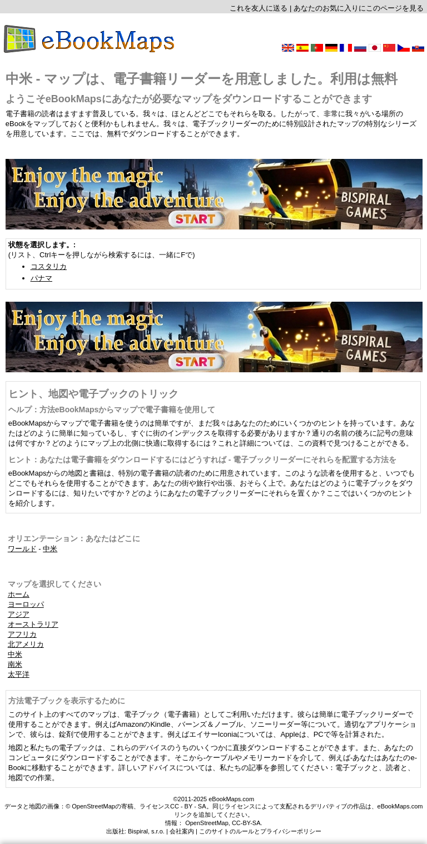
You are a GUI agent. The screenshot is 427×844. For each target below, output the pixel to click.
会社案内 (182, 831)
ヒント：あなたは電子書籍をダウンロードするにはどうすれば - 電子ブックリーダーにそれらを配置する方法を (202, 459)
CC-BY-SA (246, 823)
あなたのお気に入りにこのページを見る (359, 8)
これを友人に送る (258, 8)
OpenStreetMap (207, 823)
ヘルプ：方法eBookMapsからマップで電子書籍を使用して (112, 409)
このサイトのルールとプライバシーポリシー (260, 831)
